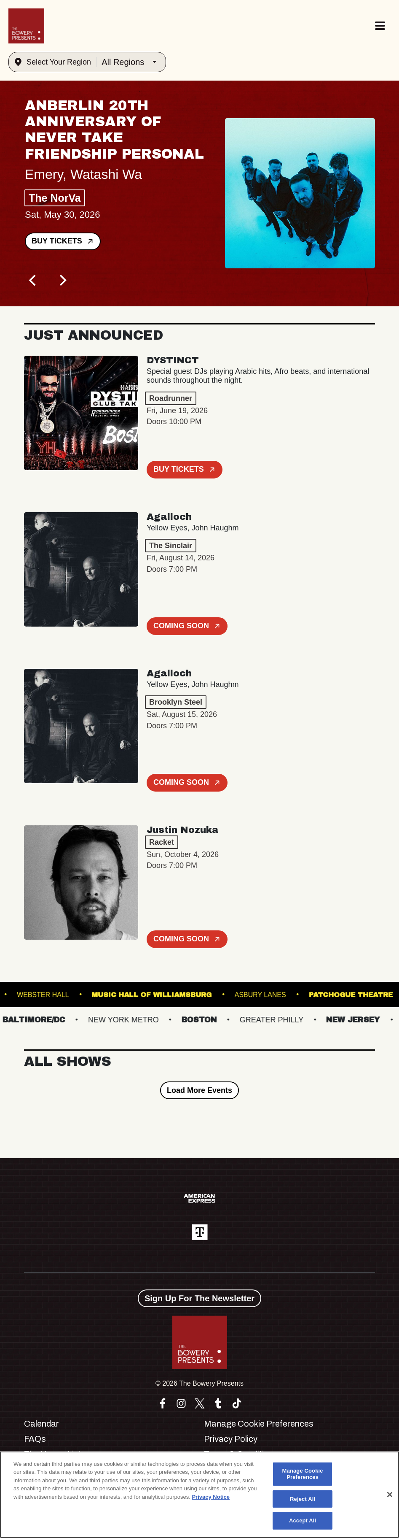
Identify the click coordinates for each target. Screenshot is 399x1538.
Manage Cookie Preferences (258, 1423)
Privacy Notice (211, 1497)
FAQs (35, 1438)
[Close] (389, 1494)
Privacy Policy (230, 1438)
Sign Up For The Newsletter (199, 1298)
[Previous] (33, 280)
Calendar (41, 1423)
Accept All (302, 1520)
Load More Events (199, 1090)
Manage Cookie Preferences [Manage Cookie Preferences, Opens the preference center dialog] (302, 1474)
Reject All (302, 1499)
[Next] (62, 280)
